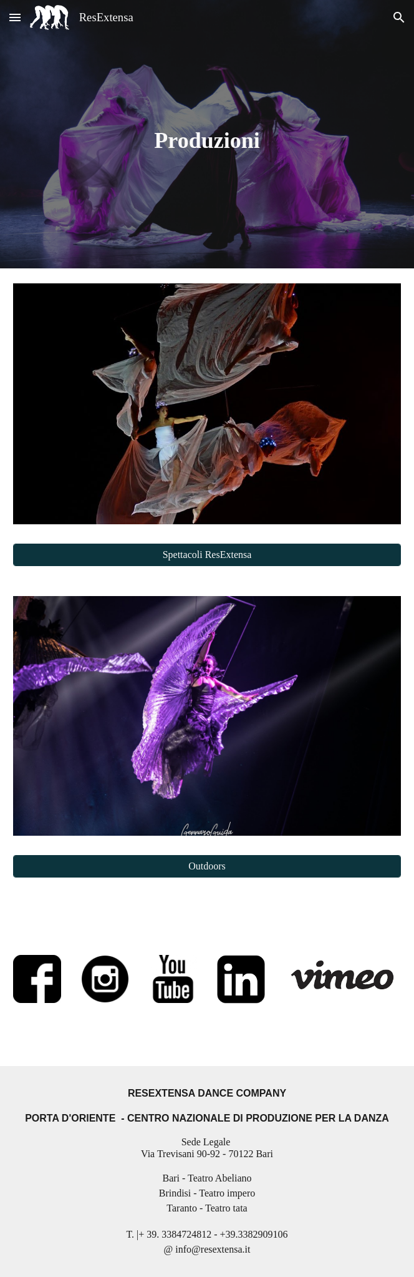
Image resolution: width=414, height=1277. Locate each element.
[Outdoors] (207, 866)
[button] (15, 17)
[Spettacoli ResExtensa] (207, 554)
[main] (206, 134)
